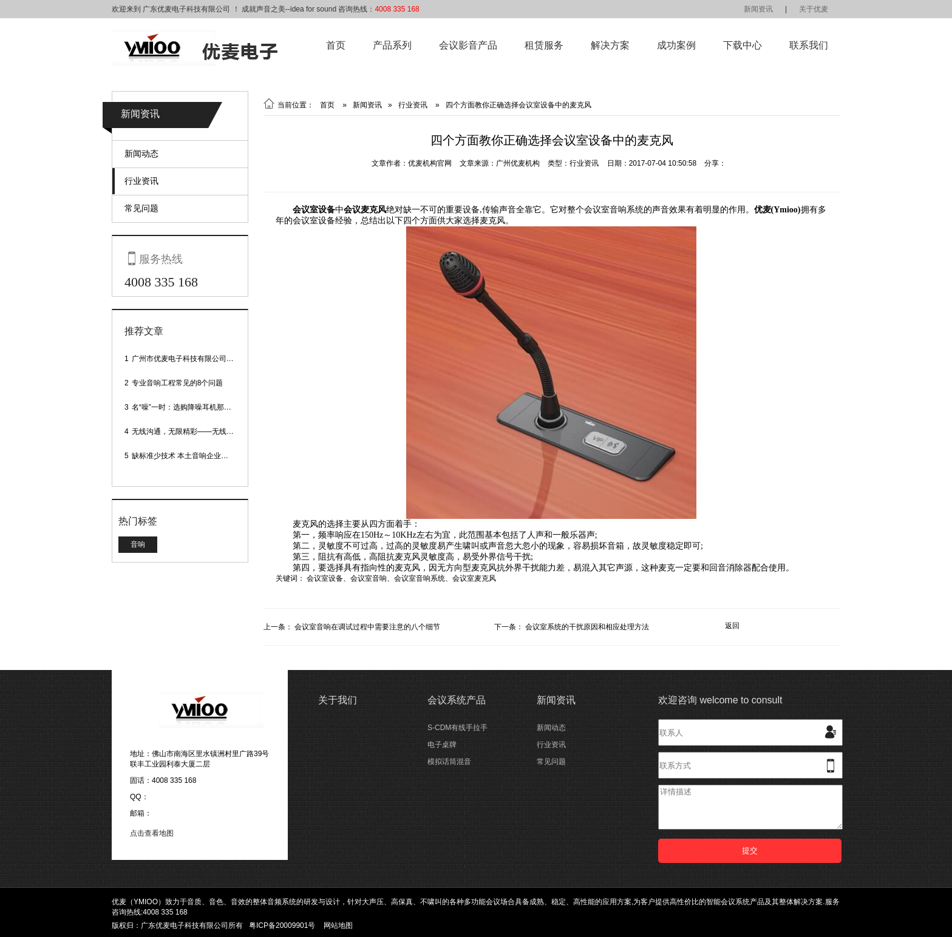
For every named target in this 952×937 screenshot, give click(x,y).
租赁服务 (544, 45)
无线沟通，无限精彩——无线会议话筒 (194, 431)
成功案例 (676, 45)
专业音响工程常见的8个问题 (177, 383)
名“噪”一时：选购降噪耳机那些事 (185, 407)
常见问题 (141, 208)
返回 (732, 625)
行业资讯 (141, 181)
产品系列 (392, 45)
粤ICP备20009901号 (282, 925)
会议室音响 (368, 578)
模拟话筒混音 (449, 761)
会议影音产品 (468, 45)
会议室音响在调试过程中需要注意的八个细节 (367, 627)
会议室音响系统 (419, 578)
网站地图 (338, 925)
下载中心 (742, 45)
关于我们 (337, 700)
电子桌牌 (442, 744)
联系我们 (808, 45)
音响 (138, 544)
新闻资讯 (758, 9)
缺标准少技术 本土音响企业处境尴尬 (191, 456)
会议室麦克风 (474, 578)
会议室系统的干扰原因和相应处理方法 (587, 627)
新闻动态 (141, 153)
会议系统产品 (456, 700)
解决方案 (610, 45)
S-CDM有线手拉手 (457, 727)
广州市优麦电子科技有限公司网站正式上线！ (204, 358)
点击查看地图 (152, 833)
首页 (335, 45)
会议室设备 (325, 578)
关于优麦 (813, 9)
